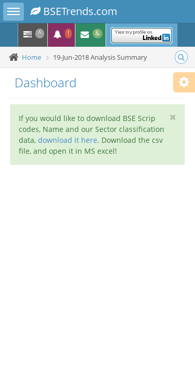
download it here (67, 140)
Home (31, 57)
